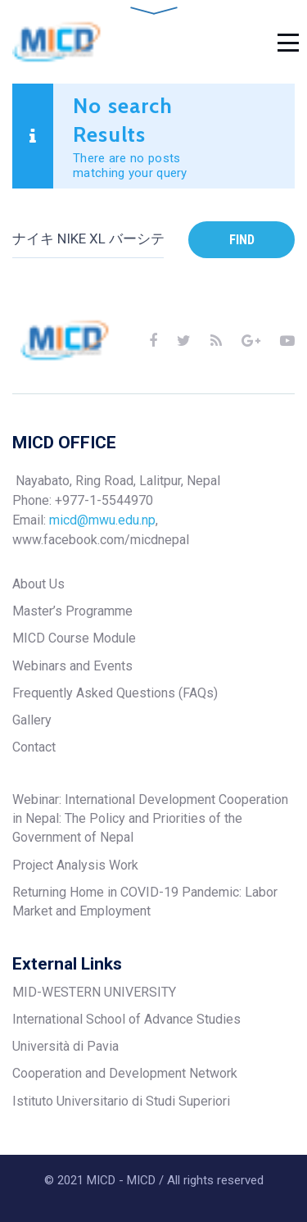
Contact (34, 747)
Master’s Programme (72, 611)
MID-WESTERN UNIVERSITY (94, 992)
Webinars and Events (72, 666)
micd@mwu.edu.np (102, 520)
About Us (38, 584)
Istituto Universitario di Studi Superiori (121, 1101)
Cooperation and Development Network (124, 1073)
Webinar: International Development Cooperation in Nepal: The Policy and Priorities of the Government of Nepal (150, 819)
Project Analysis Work (75, 865)
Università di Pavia (65, 1046)
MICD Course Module (74, 638)
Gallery (32, 720)
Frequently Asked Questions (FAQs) (115, 693)
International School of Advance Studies (126, 1019)
